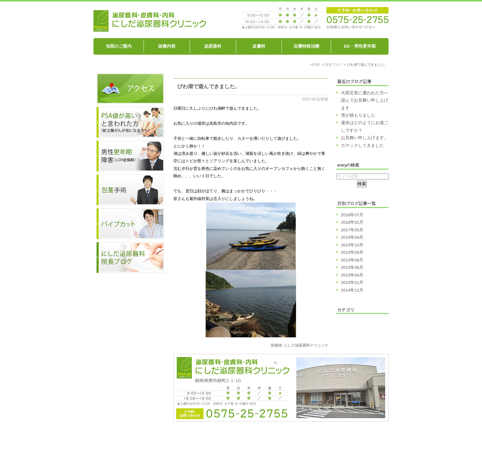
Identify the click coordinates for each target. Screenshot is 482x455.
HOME (115, 439)
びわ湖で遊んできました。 (208, 86)
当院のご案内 (119, 46)
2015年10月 (352, 245)
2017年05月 (352, 230)
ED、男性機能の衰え (242, 439)
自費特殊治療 (306, 46)
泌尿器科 (212, 46)
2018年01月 (352, 222)
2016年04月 (352, 237)
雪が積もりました (358, 115)
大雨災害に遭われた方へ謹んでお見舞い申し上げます (364, 100)
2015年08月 (352, 260)
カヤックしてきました (362, 145)
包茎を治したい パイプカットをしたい (304, 439)
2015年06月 (352, 267)
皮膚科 (258, 46)
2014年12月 (352, 290)
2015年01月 (352, 282)
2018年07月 (352, 215)
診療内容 (167, 46)
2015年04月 (352, 275)
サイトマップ (360, 439)
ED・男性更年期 (360, 46)
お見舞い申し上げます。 (364, 137)
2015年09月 (352, 252)
